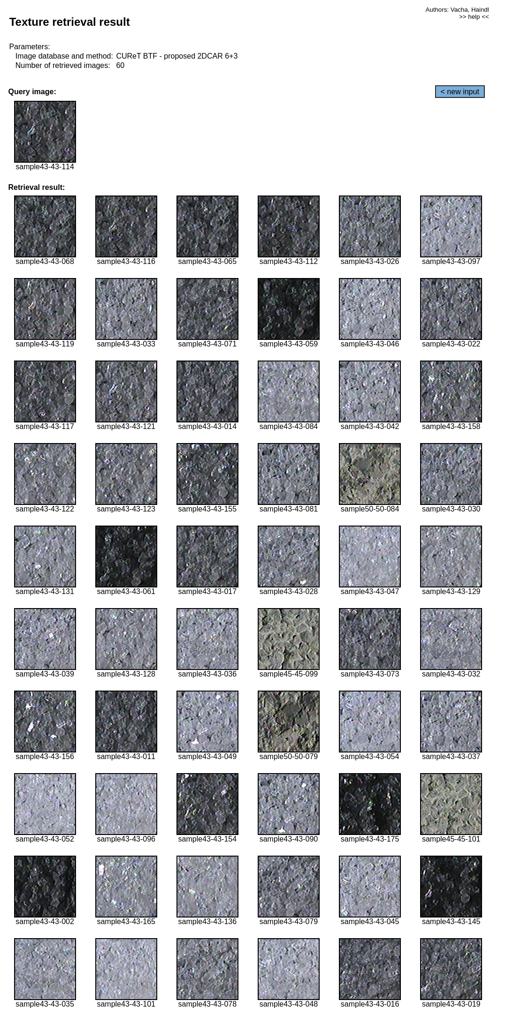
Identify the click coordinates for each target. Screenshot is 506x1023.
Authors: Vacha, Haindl (457, 9)
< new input (460, 92)
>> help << (474, 16)
